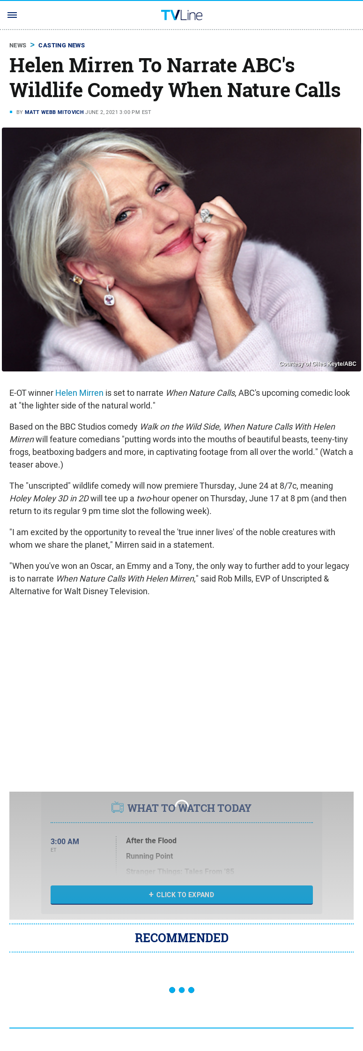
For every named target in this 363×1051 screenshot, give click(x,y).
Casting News (61, 45)
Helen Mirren (79, 393)
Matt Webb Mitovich (54, 112)
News (18, 45)
